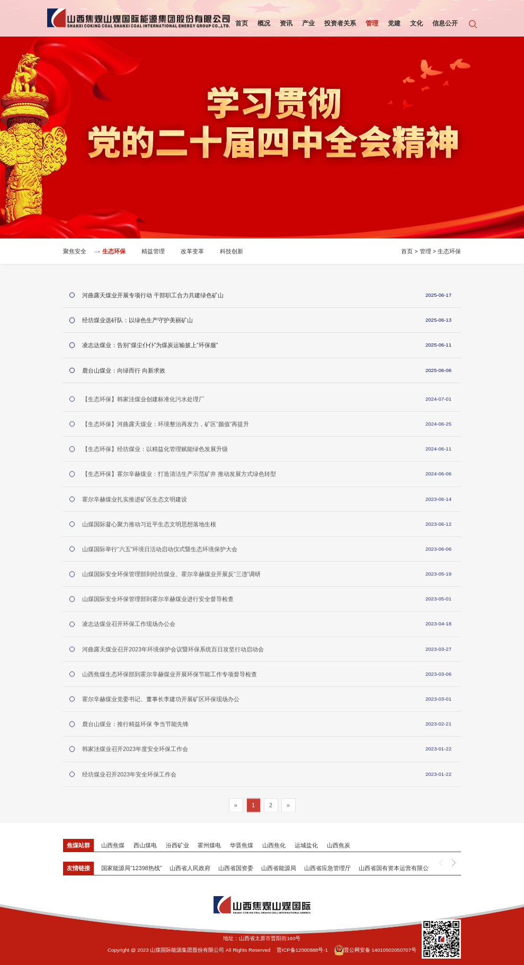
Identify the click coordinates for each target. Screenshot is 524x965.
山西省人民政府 (190, 868)
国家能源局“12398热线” (131, 868)
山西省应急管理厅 (327, 868)
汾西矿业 (177, 845)
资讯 (286, 23)
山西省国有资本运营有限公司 (396, 868)
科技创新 (231, 252)
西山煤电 (145, 845)
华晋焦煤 (241, 845)
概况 (263, 23)
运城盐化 (306, 845)
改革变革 (192, 252)
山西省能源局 (278, 868)
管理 (372, 23)
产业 (308, 23)
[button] (454, 863)
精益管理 (153, 252)
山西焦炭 (338, 845)
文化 (416, 23)
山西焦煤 (113, 845)
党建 (394, 23)
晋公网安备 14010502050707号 (375, 950)
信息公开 (445, 23)
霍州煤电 (209, 845)
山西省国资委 (235, 868)
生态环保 (114, 252)
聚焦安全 (74, 252)
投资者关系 (340, 23)
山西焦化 (274, 845)
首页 (241, 23)
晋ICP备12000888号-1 (302, 950)
